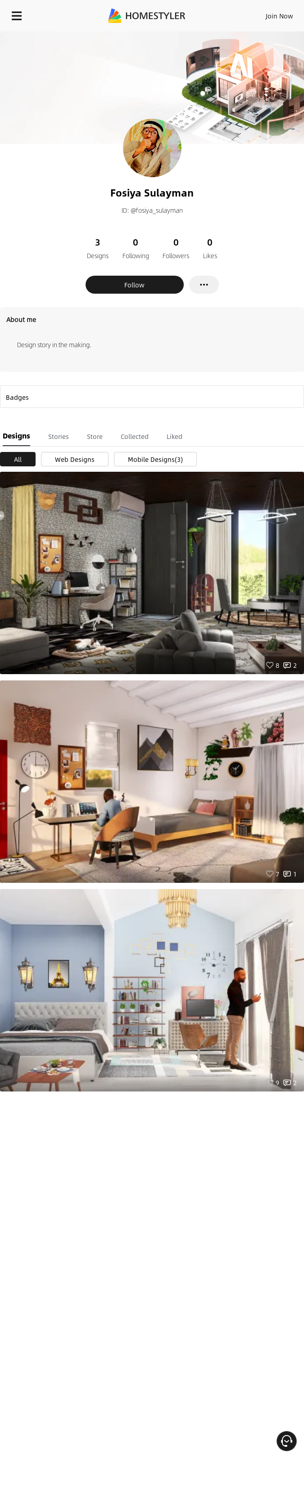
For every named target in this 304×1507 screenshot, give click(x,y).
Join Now (279, 16)
